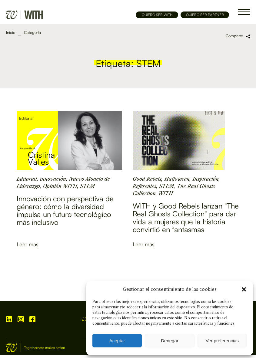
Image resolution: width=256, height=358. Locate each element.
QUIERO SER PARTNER (205, 14)
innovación (53, 179)
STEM (87, 186)
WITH (165, 193)
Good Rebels (147, 179)
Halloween (177, 179)
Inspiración (206, 179)
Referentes (144, 186)
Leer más (27, 244)
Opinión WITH (60, 186)
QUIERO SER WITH (157, 14)
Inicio (10, 32)
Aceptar (117, 340)
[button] (244, 289)
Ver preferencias (222, 340)
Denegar (169, 340)
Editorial (27, 179)
